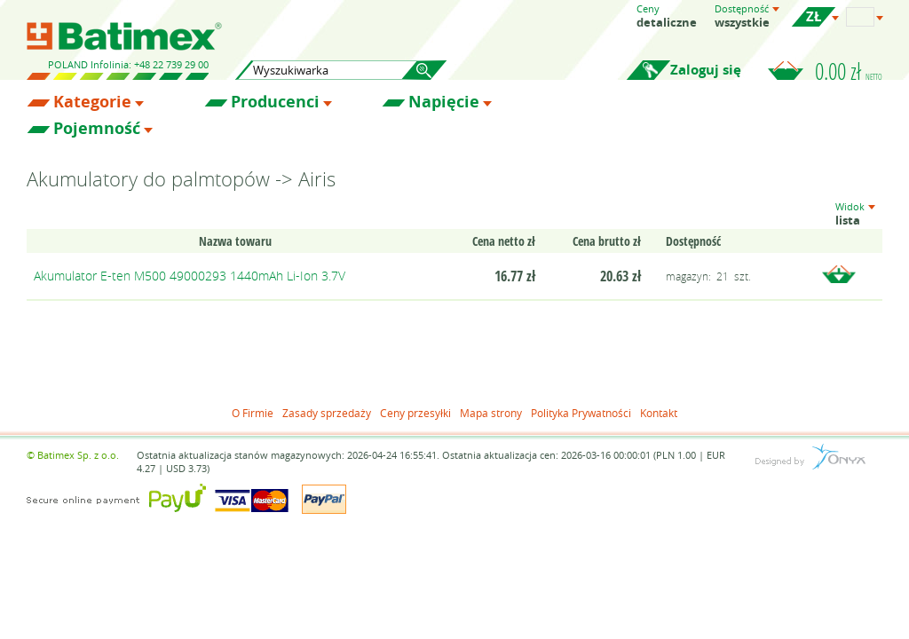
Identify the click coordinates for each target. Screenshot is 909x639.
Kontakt (658, 412)
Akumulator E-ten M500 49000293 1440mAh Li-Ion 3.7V (189, 275)
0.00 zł (848, 71)
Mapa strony (491, 412)
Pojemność (96, 129)
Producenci (275, 102)
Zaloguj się (705, 69)
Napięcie (443, 102)
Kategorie (92, 102)
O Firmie (252, 412)
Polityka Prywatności (581, 412)
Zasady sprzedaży (326, 412)
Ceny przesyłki (415, 412)
